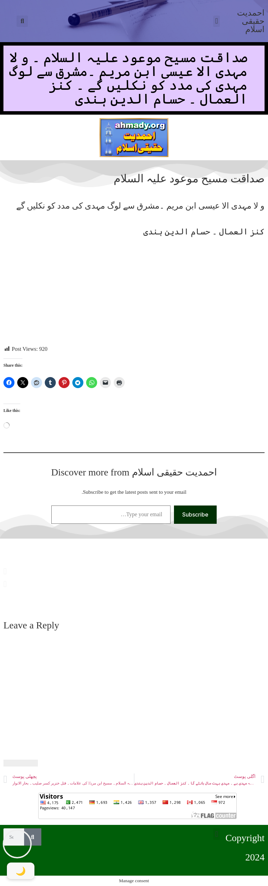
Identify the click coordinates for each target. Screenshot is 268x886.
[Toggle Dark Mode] (20, 871)
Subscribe (195, 514)
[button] (22, 21)
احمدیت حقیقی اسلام (251, 21)
